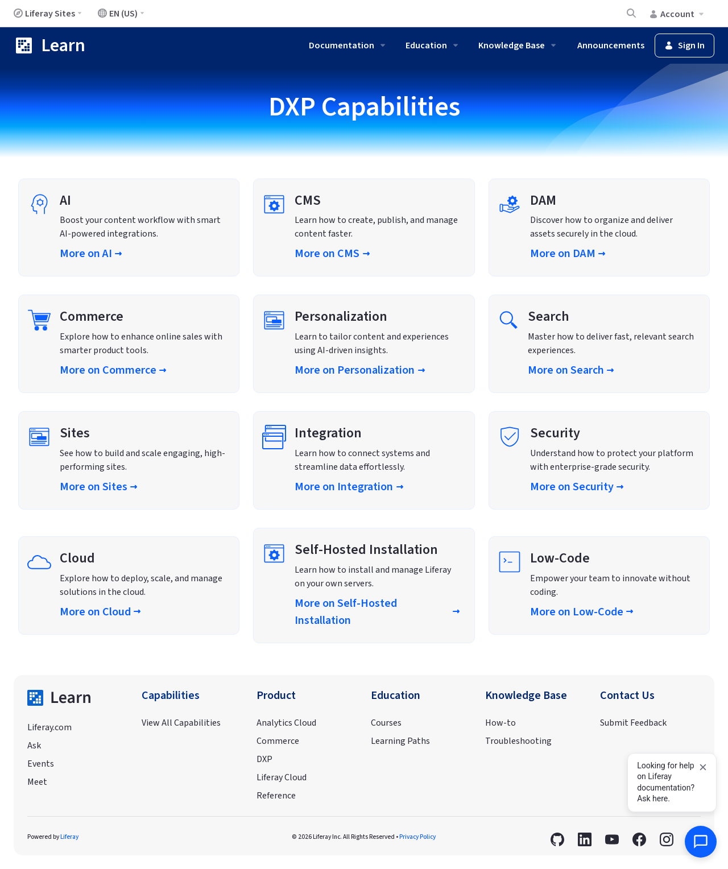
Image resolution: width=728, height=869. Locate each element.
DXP (264, 759)
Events (40, 764)
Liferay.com (49, 727)
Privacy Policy (417, 837)
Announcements (610, 45)
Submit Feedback (633, 723)
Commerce (278, 741)
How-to (500, 723)
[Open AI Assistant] (701, 842)
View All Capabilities (181, 723)
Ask (34, 745)
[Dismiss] (703, 767)
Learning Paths (400, 741)
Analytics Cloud (286, 723)
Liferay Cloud (282, 777)
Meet (37, 782)
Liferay (69, 837)
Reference (276, 795)
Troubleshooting (518, 741)
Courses (386, 723)
